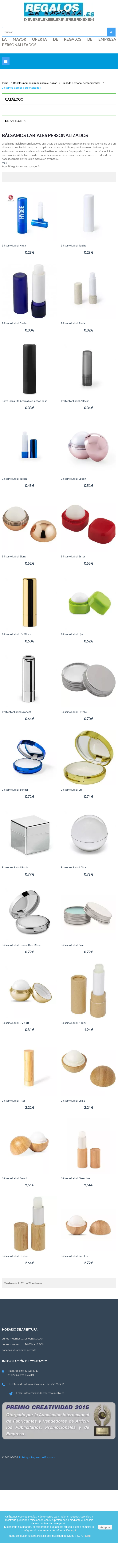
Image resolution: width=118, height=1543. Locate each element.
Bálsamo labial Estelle (74, 711)
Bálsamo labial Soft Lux (74, 1256)
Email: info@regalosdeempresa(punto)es (36, 1393)
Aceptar (105, 1527)
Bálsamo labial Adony (73, 1022)
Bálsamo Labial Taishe (73, 245)
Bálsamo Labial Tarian (14, 478)
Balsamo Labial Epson (73, 478)
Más (4, 162)
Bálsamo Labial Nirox (14, 245)
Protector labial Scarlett (16, 711)
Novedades (15, 121)
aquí (73, 1530)
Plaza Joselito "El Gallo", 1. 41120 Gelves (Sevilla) (20, 1373)
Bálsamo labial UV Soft (15, 1022)
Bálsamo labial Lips (72, 634)
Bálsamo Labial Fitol (13, 1100)
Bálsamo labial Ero (72, 789)
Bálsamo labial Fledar (73, 323)
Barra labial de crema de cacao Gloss (24, 400)
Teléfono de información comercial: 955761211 (33, 1384)
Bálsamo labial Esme (73, 1100)
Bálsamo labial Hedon (15, 1256)
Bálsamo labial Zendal (15, 789)
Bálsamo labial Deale (14, 323)
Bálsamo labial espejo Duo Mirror (21, 945)
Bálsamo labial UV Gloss (16, 634)
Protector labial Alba (73, 867)
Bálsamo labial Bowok (15, 1178)
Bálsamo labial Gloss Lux (75, 1178)
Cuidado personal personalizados (81, 82)
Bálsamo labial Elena (14, 556)
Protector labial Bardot (16, 867)
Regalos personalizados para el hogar (35, 82)
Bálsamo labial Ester (73, 556)
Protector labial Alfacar (75, 400)
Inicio (5, 82)
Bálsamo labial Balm (72, 945)
